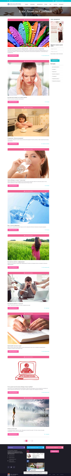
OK (45, 472)
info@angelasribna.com (12, 459)
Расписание (32, 4)
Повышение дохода (55, 78)
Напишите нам (54, 451)
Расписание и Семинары (43, 474)
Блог (50, 4)
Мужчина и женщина (46, 143)
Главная (26, 4)
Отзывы (45, 4)
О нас (37, 474)
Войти (57, 1)
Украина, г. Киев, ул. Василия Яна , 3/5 (12, 461)
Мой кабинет (61, 4)
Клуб (50, 474)
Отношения (47, 434)
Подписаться (55, 60)
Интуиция (47, 101)
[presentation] (58, 56)
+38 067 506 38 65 (11, 457)
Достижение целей (46, 55)
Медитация (54, 71)
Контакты (55, 4)
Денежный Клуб (40, 4)
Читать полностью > (13, 55)
